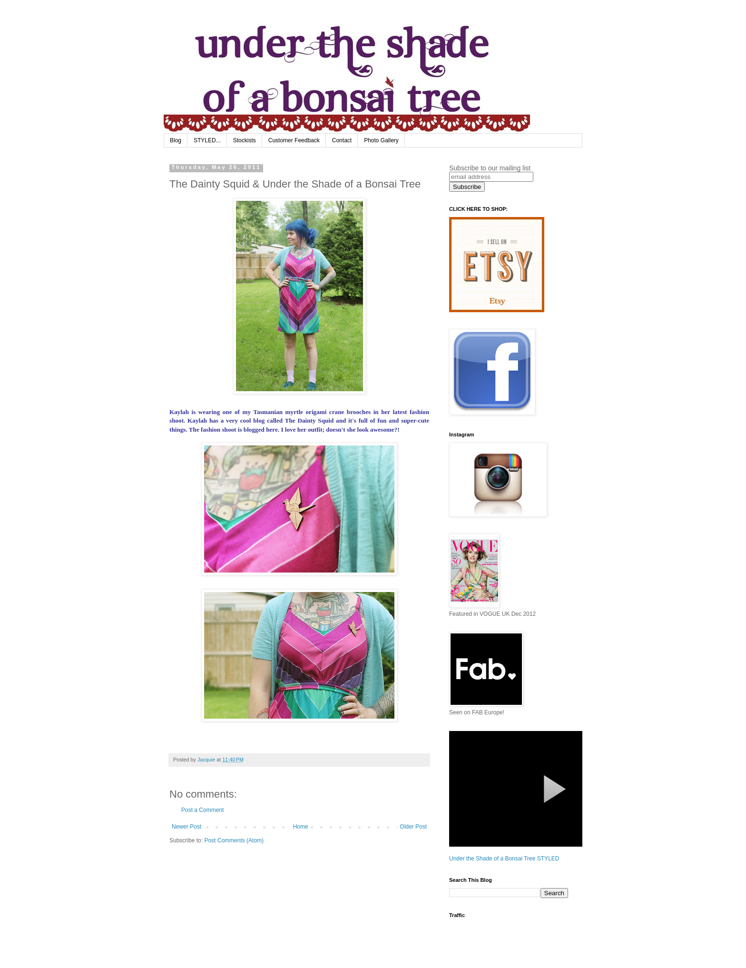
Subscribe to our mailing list (489, 168)
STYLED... (207, 140)
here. (272, 429)
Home (300, 826)
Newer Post (186, 826)
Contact (342, 140)
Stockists (244, 140)
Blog (175, 140)
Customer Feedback (294, 140)
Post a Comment (202, 810)
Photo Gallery (381, 140)
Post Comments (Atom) (234, 840)
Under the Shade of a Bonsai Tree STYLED (504, 858)
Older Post (413, 826)
